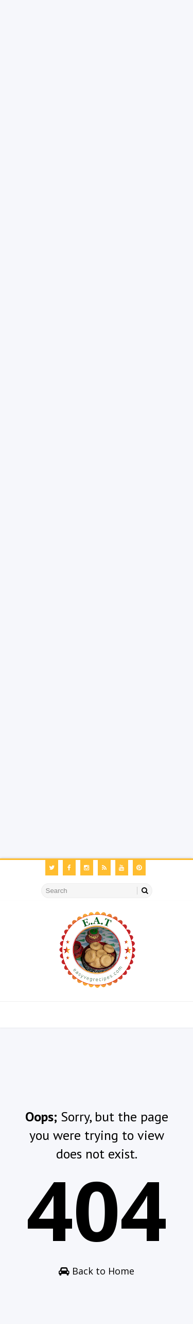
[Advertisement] (96, 96)
